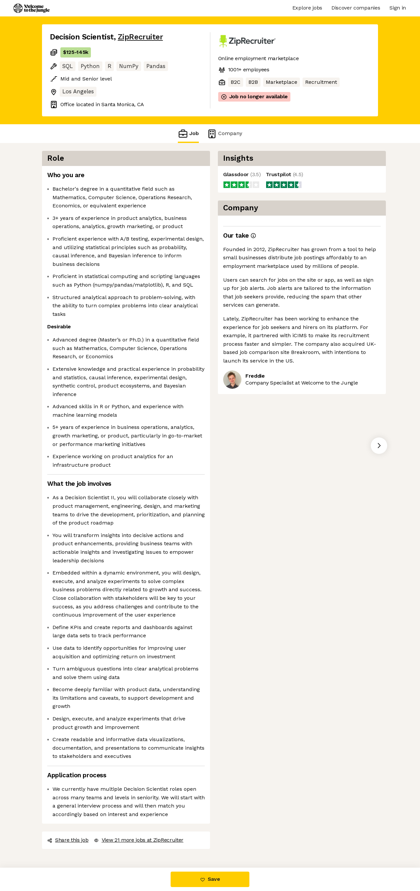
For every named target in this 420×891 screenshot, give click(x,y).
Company (224, 133)
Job (188, 133)
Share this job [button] (68, 840)
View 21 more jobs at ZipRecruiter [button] (138, 840)
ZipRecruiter (140, 37)
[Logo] (31, 8)
